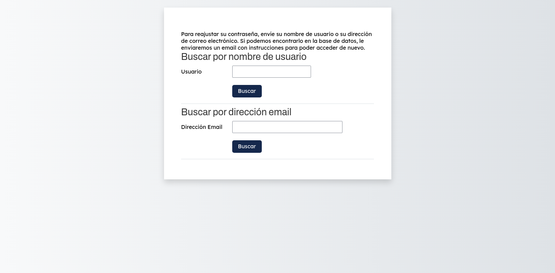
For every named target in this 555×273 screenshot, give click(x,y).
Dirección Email (201, 127)
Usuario (191, 71)
